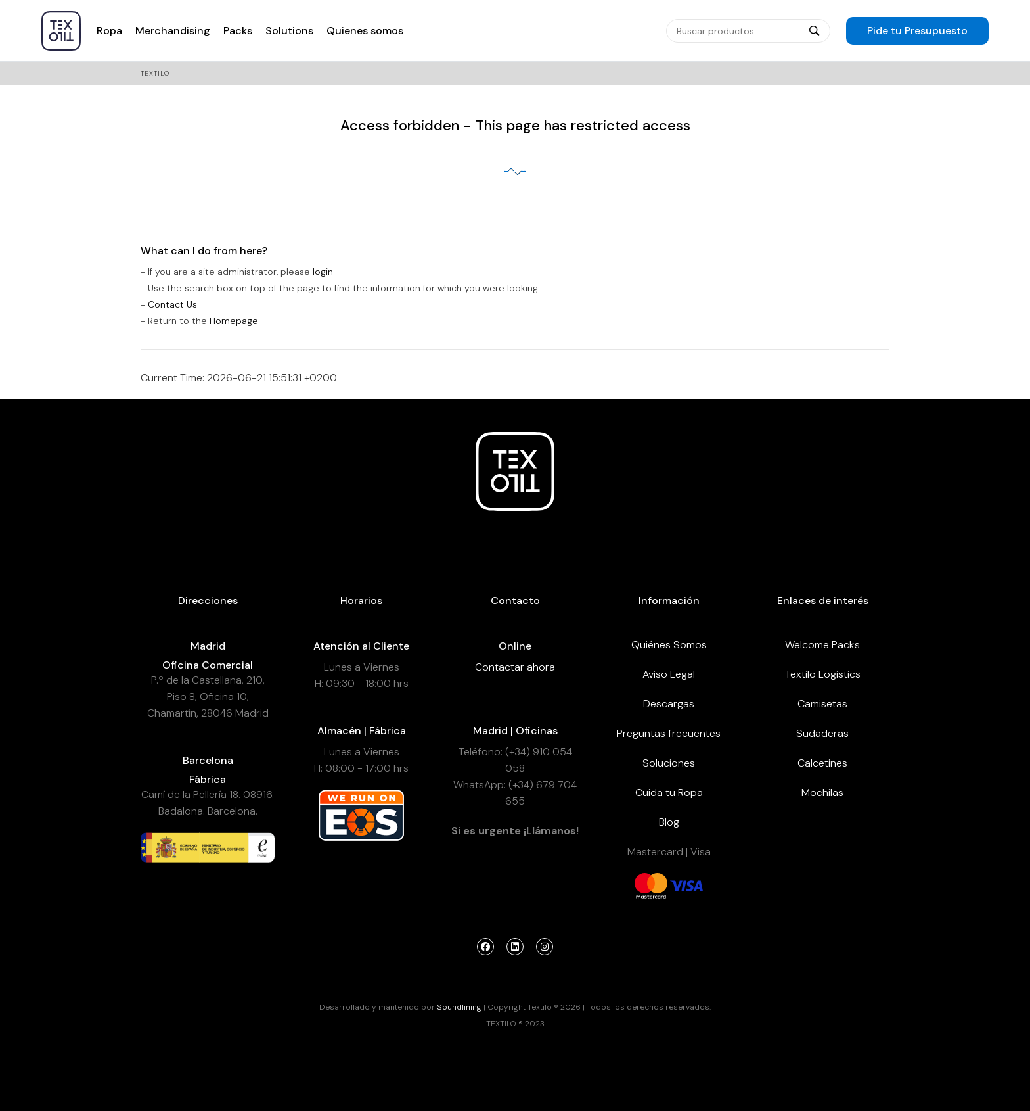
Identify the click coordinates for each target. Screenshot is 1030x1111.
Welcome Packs (822, 644)
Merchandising (172, 30)
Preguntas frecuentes (669, 733)
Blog (669, 822)
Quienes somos (364, 30)
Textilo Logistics (823, 674)
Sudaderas (822, 733)
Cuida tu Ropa (669, 792)
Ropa (109, 30)
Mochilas (822, 792)
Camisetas (822, 704)
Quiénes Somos (669, 644)
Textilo (155, 73)
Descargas (668, 704)
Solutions (289, 30)
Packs (237, 30)
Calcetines (822, 763)
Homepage (234, 321)
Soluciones (668, 763)
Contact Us (172, 304)
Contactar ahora (515, 667)
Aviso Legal (668, 674)
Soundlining (459, 1007)
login (323, 271)
